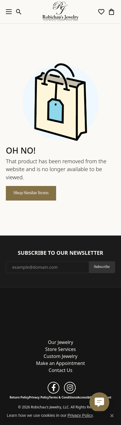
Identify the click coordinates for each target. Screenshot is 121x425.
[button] (19, 11)
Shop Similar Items (31, 193)
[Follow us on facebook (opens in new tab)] (53, 388)
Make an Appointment (60, 363)
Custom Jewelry (60, 356)
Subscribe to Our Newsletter (60, 253)
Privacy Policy (39, 397)
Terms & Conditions (63, 397)
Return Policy (19, 397)
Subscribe (102, 267)
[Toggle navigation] (7, 11)
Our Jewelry (60, 342)
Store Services (60, 349)
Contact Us (60, 370)
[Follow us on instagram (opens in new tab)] (70, 388)
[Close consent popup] (112, 415)
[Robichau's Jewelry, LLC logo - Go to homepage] (60, 11)
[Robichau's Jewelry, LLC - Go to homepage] (60, 311)
